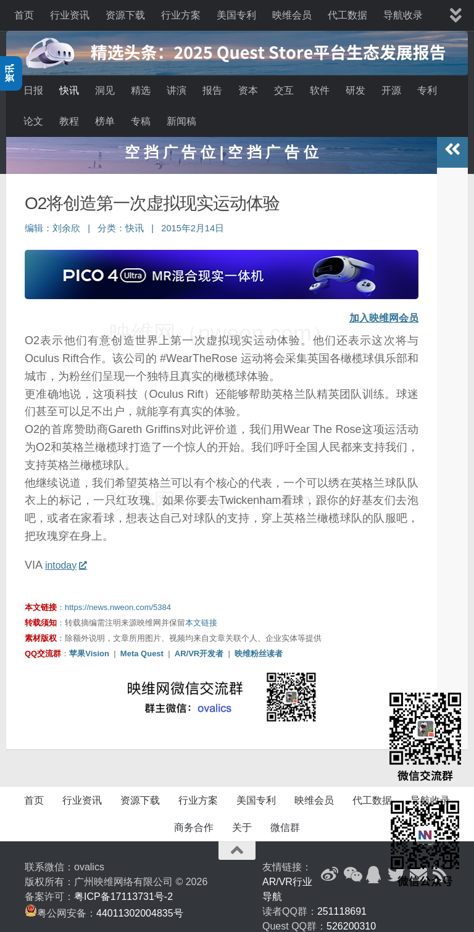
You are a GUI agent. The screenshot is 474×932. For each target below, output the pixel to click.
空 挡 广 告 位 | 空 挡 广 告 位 (221, 144)
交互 (284, 90)
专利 (427, 90)
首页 (24, 15)
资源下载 (125, 15)
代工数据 (347, 15)
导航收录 (403, 15)
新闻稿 (181, 121)
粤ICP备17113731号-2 (123, 889)
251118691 (342, 904)
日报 (33, 90)
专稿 (141, 121)
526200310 (351, 918)
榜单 (105, 121)
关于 (242, 820)
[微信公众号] (351, 867)
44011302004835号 (139, 906)
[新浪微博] (329, 867)
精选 (141, 90)
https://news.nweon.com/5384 (118, 599)
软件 (320, 90)
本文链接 (201, 615)
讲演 (176, 90)
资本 (248, 90)
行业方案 (181, 15)
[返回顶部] (237, 843)
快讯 (69, 90)
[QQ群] (374, 867)
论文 (33, 121)
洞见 (105, 90)
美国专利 (236, 15)
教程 (69, 121)
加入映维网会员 (379, 311)
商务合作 (194, 820)
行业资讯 (69, 15)
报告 (212, 90)
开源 (391, 90)
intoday (68, 557)
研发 (355, 90)
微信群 (285, 820)
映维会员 (292, 15)
